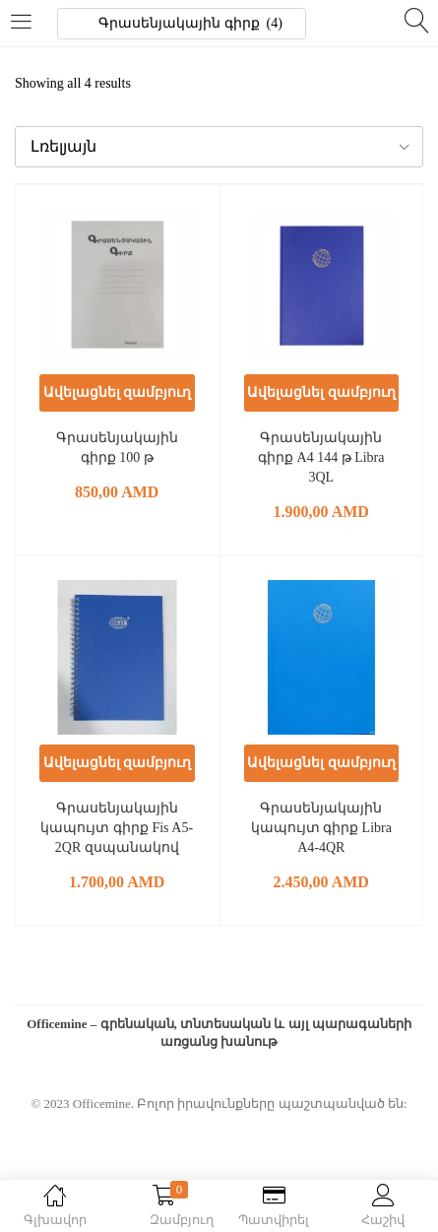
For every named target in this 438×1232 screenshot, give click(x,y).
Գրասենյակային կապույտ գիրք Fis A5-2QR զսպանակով (116, 828)
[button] (219, 146)
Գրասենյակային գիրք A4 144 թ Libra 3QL (321, 457)
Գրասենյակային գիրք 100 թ (117, 447)
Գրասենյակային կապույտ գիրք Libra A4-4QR (321, 828)
